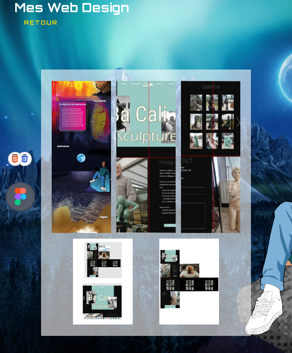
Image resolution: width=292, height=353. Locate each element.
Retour (40, 22)
